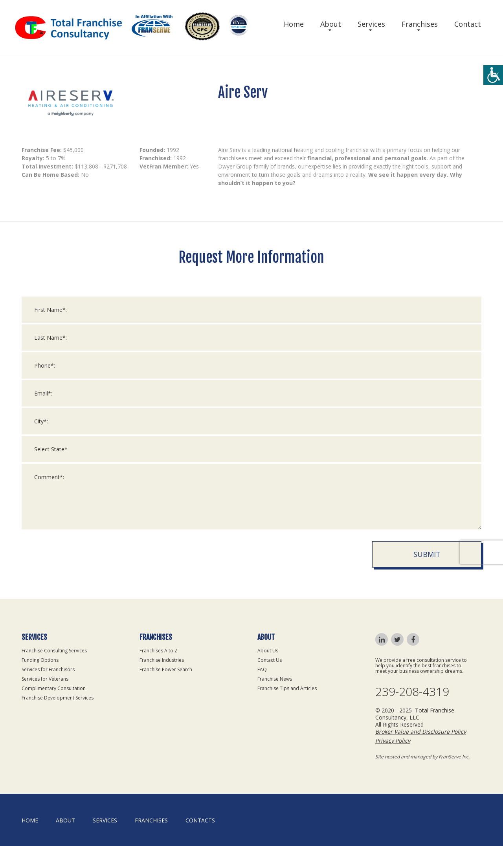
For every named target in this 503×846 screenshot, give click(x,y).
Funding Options (40, 660)
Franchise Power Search (166, 669)
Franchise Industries (162, 660)
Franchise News (274, 679)
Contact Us (269, 660)
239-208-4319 (412, 692)
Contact (467, 24)
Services (371, 24)
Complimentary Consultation (54, 688)
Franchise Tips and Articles (287, 688)
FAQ (262, 669)
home (30, 820)
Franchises (420, 24)
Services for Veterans (45, 679)
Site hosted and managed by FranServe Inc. (422, 756)
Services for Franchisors (48, 669)
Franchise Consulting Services (54, 650)
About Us (267, 650)
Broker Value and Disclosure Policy (420, 731)
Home (294, 24)
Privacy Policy (392, 740)
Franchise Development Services (58, 697)
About (330, 24)
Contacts (200, 820)
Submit (427, 559)
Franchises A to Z (159, 650)
